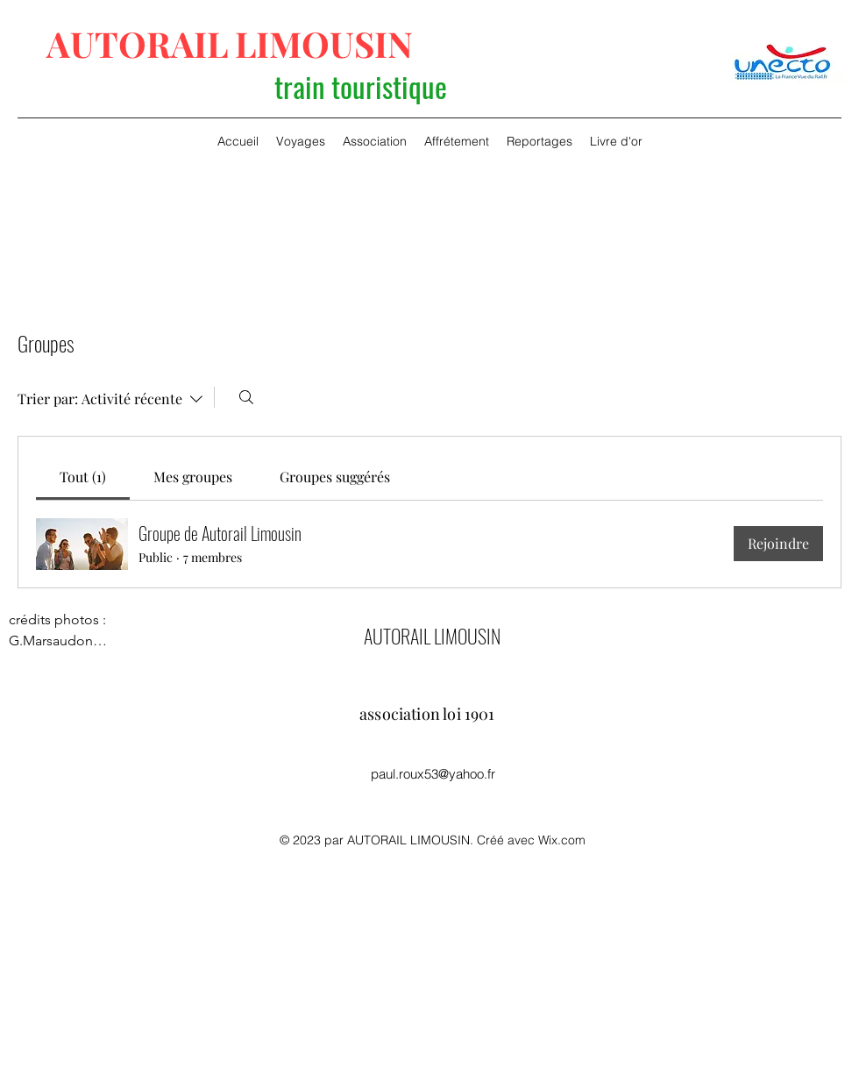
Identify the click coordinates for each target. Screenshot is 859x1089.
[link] (83, 476)
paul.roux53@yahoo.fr (433, 773)
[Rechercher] (246, 397)
